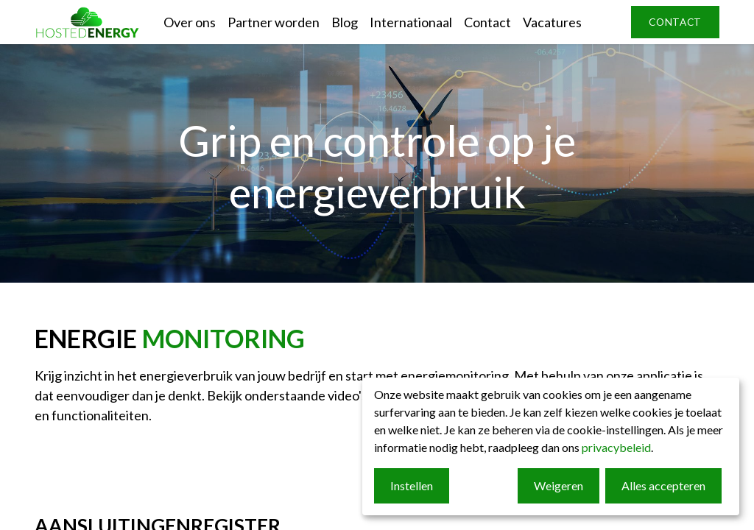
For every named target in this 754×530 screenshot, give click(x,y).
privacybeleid (616, 447)
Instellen (411, 485)
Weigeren (558, 485)
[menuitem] (190, 22)
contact (675, 22)
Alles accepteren (663, 485)
